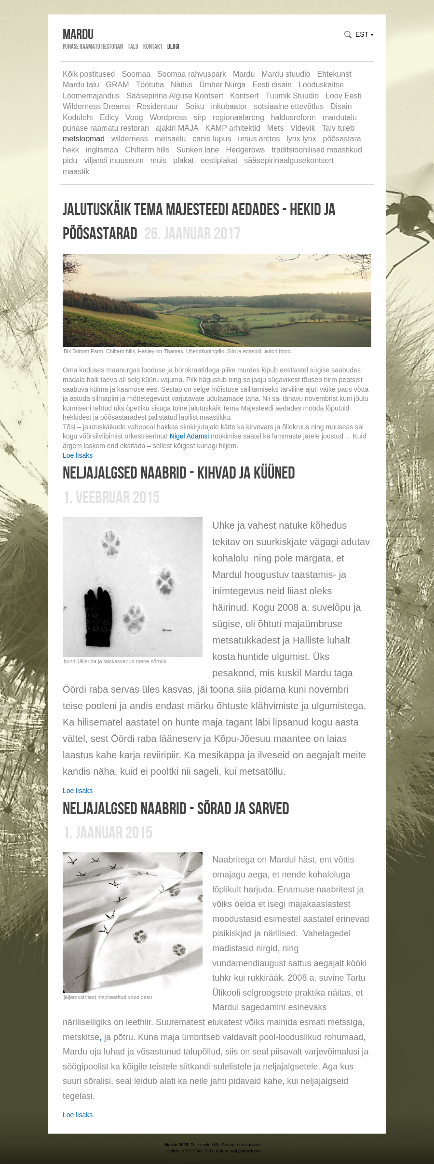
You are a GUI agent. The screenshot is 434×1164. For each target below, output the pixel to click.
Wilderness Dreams (96, 106)
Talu (133, 46)
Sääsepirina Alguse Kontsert (174, 96)
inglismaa (102, 150)
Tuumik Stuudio (292, 96)
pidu (70, 160)
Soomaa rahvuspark (191, 74)
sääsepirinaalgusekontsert (289, 160)
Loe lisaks (78, 455)
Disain (341, 106)
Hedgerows (245, 150)
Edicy (109, 117)
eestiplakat (219, 160)
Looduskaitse (321, 85)
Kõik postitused (89, 74)
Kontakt (153, 46)
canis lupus (211, 139)
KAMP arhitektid (232, 128)
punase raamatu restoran (106, 128)
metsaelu (170, 139)
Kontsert (244, 96)
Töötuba (150, 85)
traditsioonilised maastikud (316, 150)
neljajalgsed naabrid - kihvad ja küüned (179, 472)
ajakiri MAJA (177, 128)
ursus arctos (259, 139)
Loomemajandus (91, 96)
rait (234, 1151)
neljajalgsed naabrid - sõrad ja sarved (176, 808)
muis (158, 160)
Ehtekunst (334, 74)
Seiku (194, 106)
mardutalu (340, 117)
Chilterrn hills (147, 150)
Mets (275, 128)
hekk (71, 150)
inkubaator (229, 106)
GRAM (117, 85)
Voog (134, 117)
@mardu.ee (249, 1151)
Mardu (244, 74)
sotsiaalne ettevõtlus (289, 106)
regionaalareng (238, 117)
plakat (183, 160)
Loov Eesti (344, 96)
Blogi (173, 46)
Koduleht (78, 117)
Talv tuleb (338, 128)
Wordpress (168, 117)
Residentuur (157, 106)
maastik (76, 171)
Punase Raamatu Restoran (93, 46)
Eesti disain (272, 85)
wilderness (129, 139)
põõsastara (342, 139)
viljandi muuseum (114, 160)
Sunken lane (197, 150)
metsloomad (84, 139)
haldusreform (293, 117)
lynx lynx (301, 139)
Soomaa (136, 74)
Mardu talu (81, 85)
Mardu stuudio (285, 74)
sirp (199, 117)
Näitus (181, 85)
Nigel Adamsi (189, 436)
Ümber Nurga (222, 85)
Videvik (302, 128)
